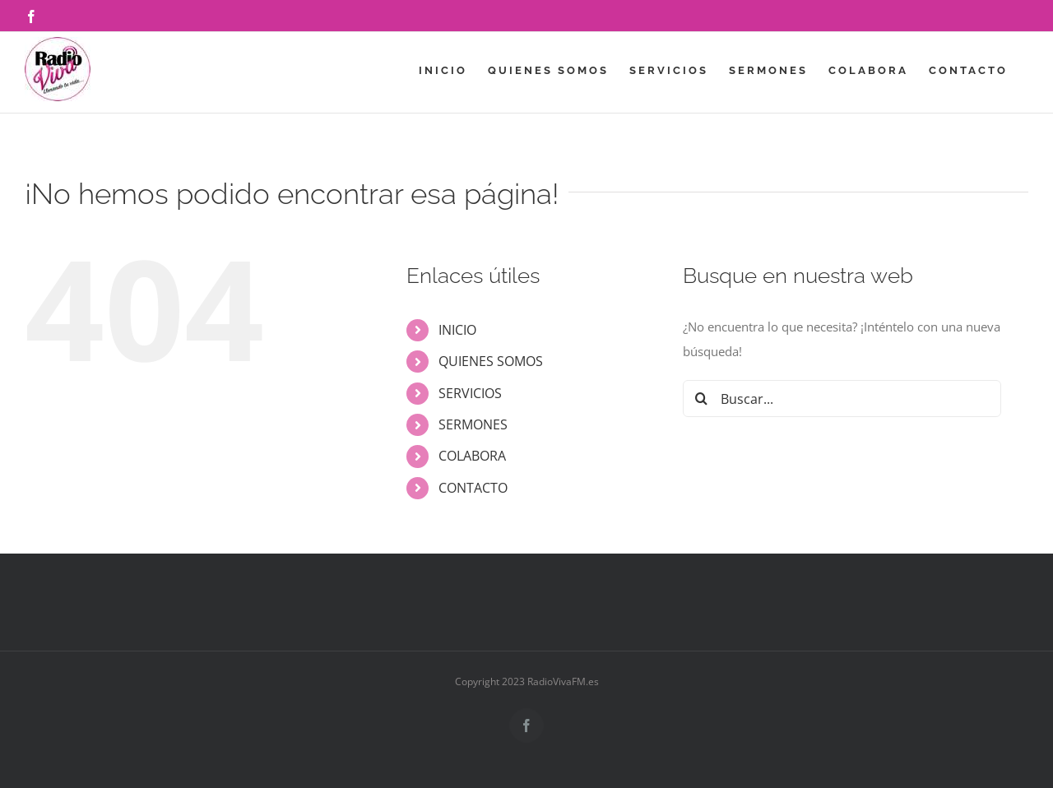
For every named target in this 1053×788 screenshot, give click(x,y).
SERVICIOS (470, 393)
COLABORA (472, 456)
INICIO (457, 330)
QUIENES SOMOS (490, 361)
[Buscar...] (842, 398)
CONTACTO (473, 488)
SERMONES (473, 424)
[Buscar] (701, 398)
